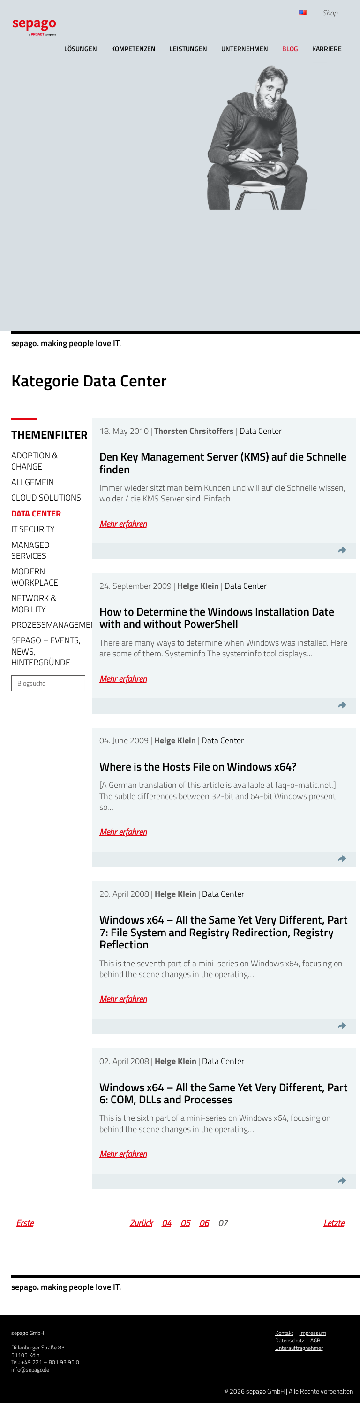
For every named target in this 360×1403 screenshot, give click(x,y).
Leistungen (188, 49)
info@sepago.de (30, 1369)
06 (204, 1223)
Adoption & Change (34, 460)
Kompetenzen (133, 49)
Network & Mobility (33, 603)
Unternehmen (244, 49)
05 (185, 1223)
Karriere (327, 49)
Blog (290, 49)
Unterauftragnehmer (299, 1347)
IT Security (33, 529)
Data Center (36, 513)
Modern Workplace (34, 576)
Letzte (333, 1223)
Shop (330, 12)
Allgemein (32, 482)
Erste (24, 1223)
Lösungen (80, 49)
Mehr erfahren (123, 523)
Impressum (313, 1332)
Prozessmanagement (55, 624)
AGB (315, 1340)
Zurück (141, 1223)
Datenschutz (289, 1340)
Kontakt (284, 1332)
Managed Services (30, 550)
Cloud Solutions (46, 497)
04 (166, 1223)
